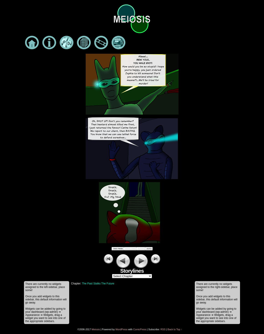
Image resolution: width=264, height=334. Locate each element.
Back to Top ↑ (174, 329)
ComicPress (139, 329)
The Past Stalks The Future (98, 283)
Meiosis (96, 329)
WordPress (121, 329)
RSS (162, 329)
